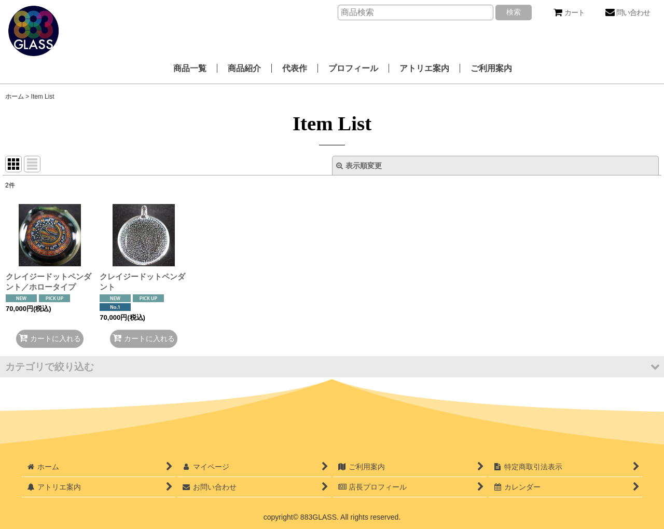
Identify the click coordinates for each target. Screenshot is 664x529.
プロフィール (353, 68)
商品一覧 (189, 68)
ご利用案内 (491, 68)
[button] (332, 366)
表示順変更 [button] (359, 165)
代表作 (294, 68)
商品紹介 (244, 68)
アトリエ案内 (424, 68)
